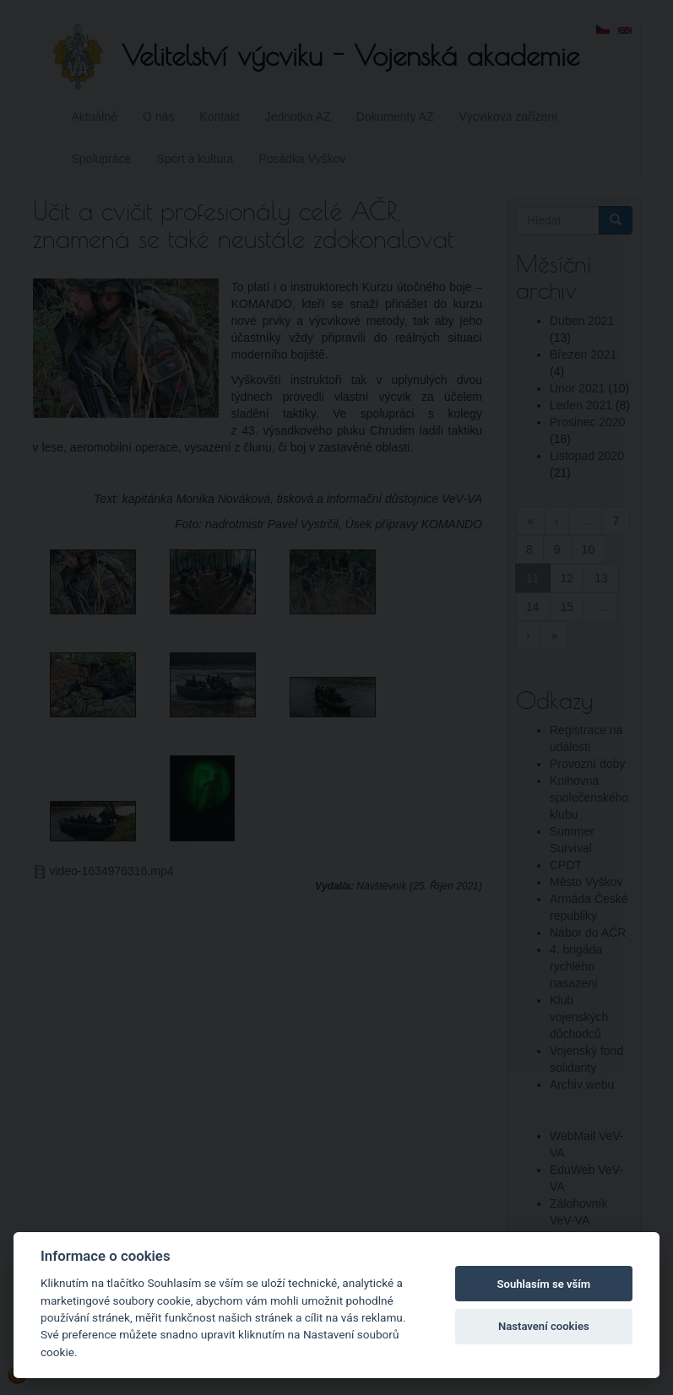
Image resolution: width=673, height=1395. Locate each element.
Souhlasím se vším (544, 1284)
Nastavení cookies (543, 1326)
